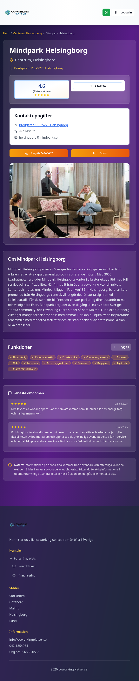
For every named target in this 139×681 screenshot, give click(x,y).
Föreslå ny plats (22, 558)
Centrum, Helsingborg (27, 33)
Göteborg (122, 310)
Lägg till (121, 347)
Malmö (94, 310)
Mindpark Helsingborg (24, 269)
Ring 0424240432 (39, 153)
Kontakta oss (24, 566)
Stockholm (17, 596)
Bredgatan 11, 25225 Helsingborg (38, 68)
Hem (6, 33)
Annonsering (23, 575)
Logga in (123, 12)
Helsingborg (18, 614)
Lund (105, 310)
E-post (100, 153)
